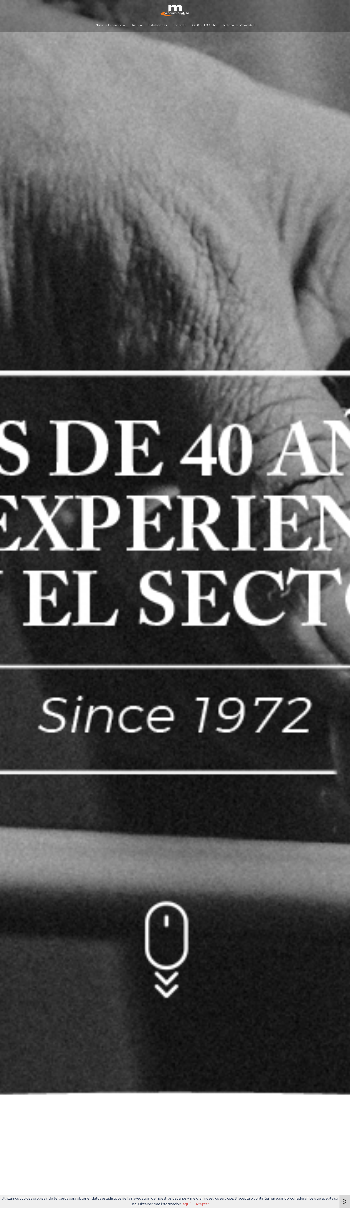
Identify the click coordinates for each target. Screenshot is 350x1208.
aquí (187, 1204)
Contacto (179, 25)
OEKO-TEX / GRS (204, 25)
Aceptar (202, 1204)
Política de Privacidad (239, 25)
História (136, 25)
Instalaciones (157, 25)
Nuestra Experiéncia (110, 25)
